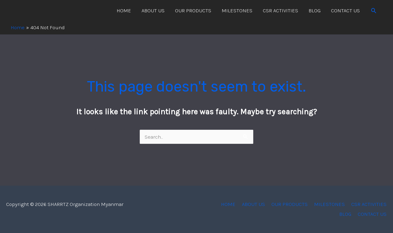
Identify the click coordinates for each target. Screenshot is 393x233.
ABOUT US (153, 10)
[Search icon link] (373, 10)
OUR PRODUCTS (193, 10)
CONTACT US (345, 10)
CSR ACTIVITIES (280, 10)
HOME (124, 10)
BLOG (315, 10)
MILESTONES (237, 10)
